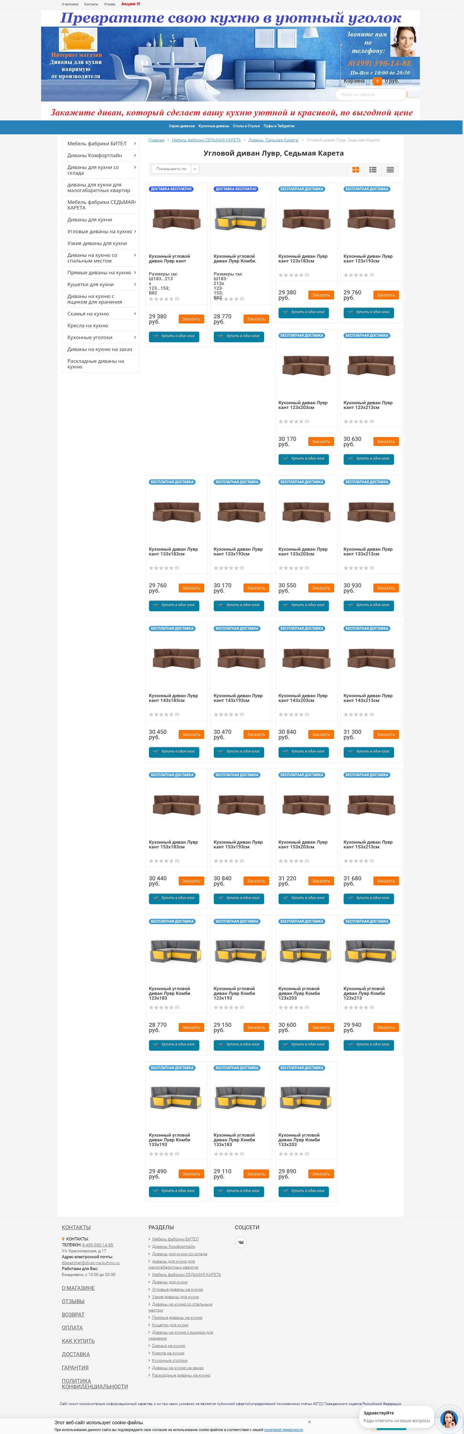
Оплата (72, 1328)
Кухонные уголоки (89, 337)
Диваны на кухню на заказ (99, 349)
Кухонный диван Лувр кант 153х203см (303, 844)
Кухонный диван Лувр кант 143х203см (303, 698)
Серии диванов (182, 126)
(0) (164, 298)
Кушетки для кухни (90, 284)
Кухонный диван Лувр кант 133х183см (173, 551)
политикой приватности (283, 1430)
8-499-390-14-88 (97, 1245)
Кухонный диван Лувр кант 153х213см (368, 844)
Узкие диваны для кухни (97, 243)
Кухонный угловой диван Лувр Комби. (235, 258)
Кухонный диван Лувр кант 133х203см (303, 551)
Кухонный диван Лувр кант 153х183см (173, 844)
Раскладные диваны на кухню (95, 363)
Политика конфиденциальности (95, 1384)
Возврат (73, 1314)
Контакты (91, 4)
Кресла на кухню (87, 325)
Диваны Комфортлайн (94, 155)
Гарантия (75, 1367)
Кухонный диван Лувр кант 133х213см (368, 551)
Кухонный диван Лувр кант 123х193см (368, 258)
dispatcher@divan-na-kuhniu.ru (91, 1262)
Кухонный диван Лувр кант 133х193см (238, 551)
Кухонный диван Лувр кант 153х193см (238, 844)
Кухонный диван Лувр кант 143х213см (368, 698)
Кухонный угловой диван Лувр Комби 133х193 (169, 1139)
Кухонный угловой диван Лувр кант (169, 258)
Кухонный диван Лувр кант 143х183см (173, 698)
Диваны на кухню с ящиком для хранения (94, 299)
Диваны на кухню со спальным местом (92, 258)
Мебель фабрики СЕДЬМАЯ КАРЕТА (100, 205)
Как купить (78, 1341)
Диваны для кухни (89, 219)
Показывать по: (171, 168)
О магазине (70, 4)
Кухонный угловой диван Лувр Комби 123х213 (364, 993)
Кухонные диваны (214, 126)
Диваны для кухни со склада (93, 170)
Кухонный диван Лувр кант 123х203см (303, 405)
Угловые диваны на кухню (99, 231)
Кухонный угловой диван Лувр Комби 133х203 (299, 1139)
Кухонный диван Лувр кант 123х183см (303, 258)
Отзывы (109, 4)
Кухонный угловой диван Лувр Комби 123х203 (299, 993)
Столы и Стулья (246, 126)
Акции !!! (130, 4)
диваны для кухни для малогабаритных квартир (98, 187)
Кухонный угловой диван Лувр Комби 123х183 (169, 993)
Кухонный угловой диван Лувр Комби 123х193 (234, 993)
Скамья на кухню (88, 313)
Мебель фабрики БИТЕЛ (97, 143)
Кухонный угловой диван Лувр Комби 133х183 (234, 1139)
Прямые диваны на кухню (99, 272)
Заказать (191, 319)
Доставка (76, 1354)
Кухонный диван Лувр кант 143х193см (238, 698)
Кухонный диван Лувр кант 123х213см (368, 405)
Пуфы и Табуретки (279, 126)
